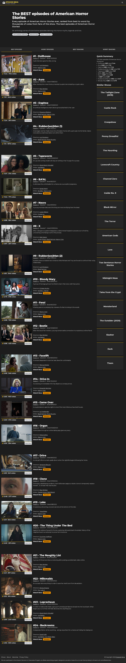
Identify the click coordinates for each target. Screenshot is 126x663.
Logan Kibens (44, 212)
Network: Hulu (34, 34)
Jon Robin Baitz (50, 637)
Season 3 (36, 105)
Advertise (15, 657)
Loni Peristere (44, 65)
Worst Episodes (47, 49)
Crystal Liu (41, 214)
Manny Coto (42, 67)
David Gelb (43, 634)
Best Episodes (16, 49)
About (9, 657)
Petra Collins (44, 435)
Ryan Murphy (51, 139)
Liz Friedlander (44, 411)
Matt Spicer (43, 237)
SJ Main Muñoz (44, 288)
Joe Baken (41, 167)
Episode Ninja (120, 657)
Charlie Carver (42, 492)
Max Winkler (44, 89)
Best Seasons (78, 49)
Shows (3, 657)
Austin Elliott (42, 239)
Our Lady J (41, 590)
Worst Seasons (109, 49)
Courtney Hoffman (46, 536)
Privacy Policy (23, 657)
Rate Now (28, 74)
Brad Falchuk (42, 114)
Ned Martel (51, 492)
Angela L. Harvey (43, 290)
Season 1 (35, 128)
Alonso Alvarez (44, 588)
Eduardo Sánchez (45, 388)
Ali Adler (40, 191)
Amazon (47, 70)
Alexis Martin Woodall (46, 165)
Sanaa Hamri (44, 188)
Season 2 (36, 58)
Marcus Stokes (44, 365)
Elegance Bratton (45, 112)
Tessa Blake (43, 511)
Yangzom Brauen (45, 465)
